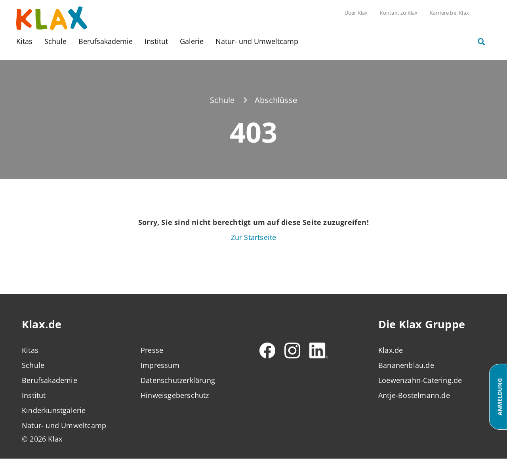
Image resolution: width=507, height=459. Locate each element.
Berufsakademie (105, 41)
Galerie (192, 41)
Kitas (24, 41)
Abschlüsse (276, 100)
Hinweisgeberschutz (175, 395)
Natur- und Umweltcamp (256, 41)
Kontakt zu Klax (399, 12)
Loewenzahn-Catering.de (420, 380)
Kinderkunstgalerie (54, 410)
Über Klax (356, 12)
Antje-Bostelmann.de (414, 395)
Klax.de (390, 350)
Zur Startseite (253, 237)
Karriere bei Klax (449, 12)
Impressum (160, 365)
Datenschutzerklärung (178, 380)
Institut (156, 41)
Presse (152, 350)
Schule (55, 41)
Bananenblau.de (406, 365)
